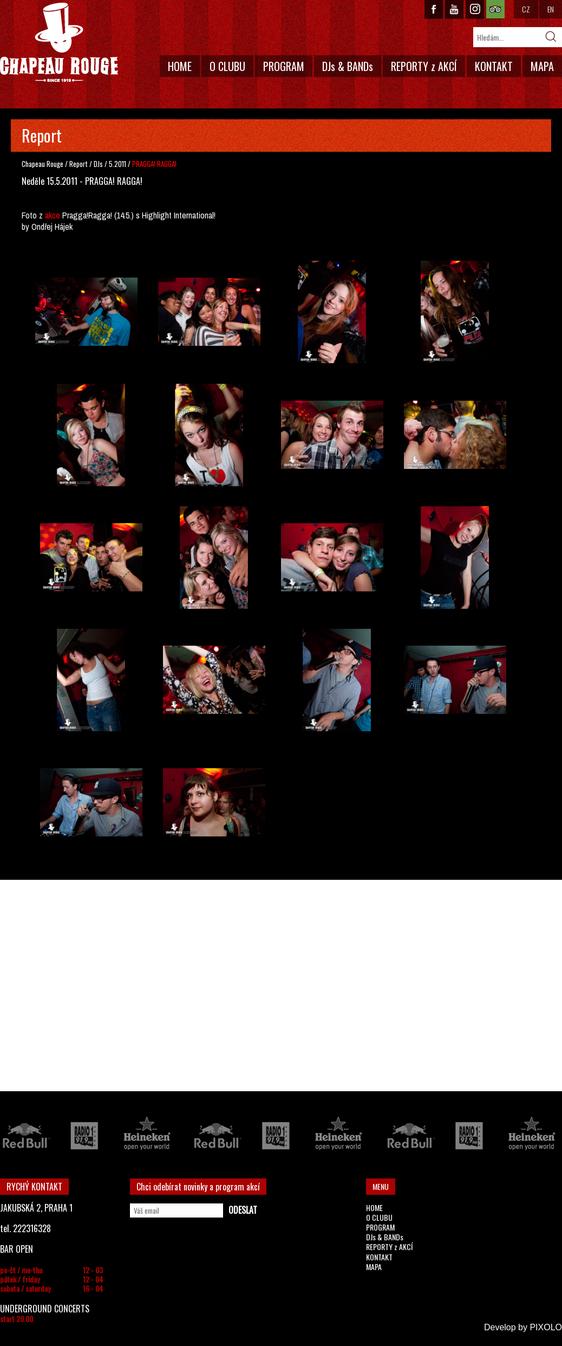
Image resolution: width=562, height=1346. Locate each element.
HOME (180, 66)
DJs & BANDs (347, 66)
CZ (526, 9)
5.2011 (117, 163)
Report (78, 163)
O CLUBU (227, 66)
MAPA (542, 66)
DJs (99, 163)
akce (52, 215)
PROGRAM (283, 66)
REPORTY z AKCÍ (424, 66)
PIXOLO (546, 1327)
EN (550, 9)
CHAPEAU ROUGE (59, 42)
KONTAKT (494, 66)
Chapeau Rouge (42, 163)
